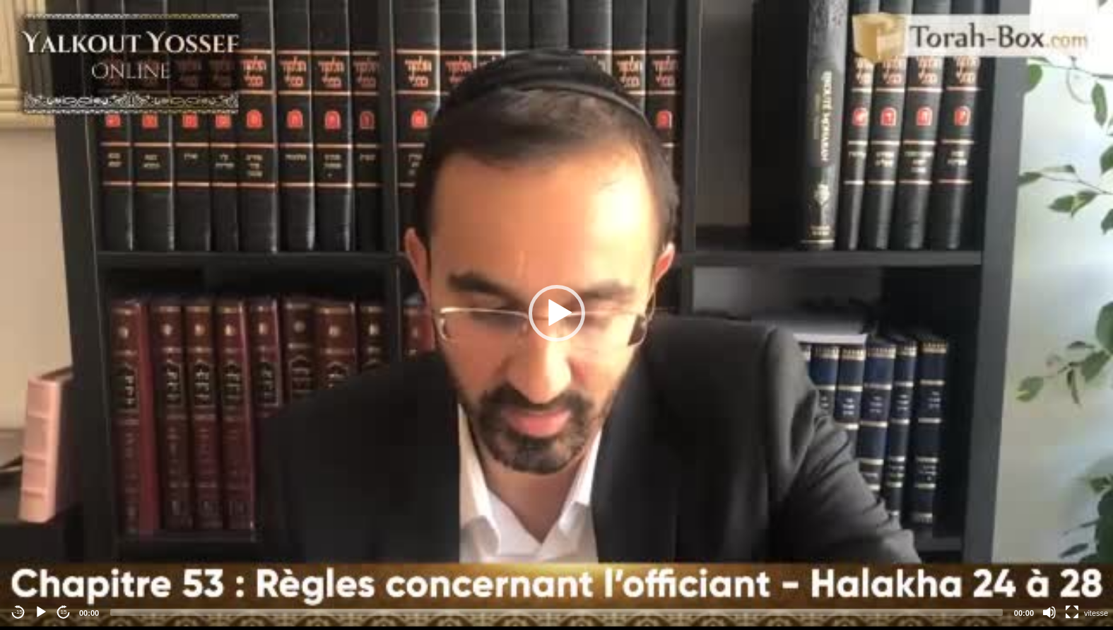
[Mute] (1049, 612)
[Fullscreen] (1072, 612)
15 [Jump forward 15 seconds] (64, 612)
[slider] (556, 612)
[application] (556, 313)
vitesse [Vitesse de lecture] (1096, 613)
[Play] (41, 612)
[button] (557, 313)
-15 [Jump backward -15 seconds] (18, 612)
